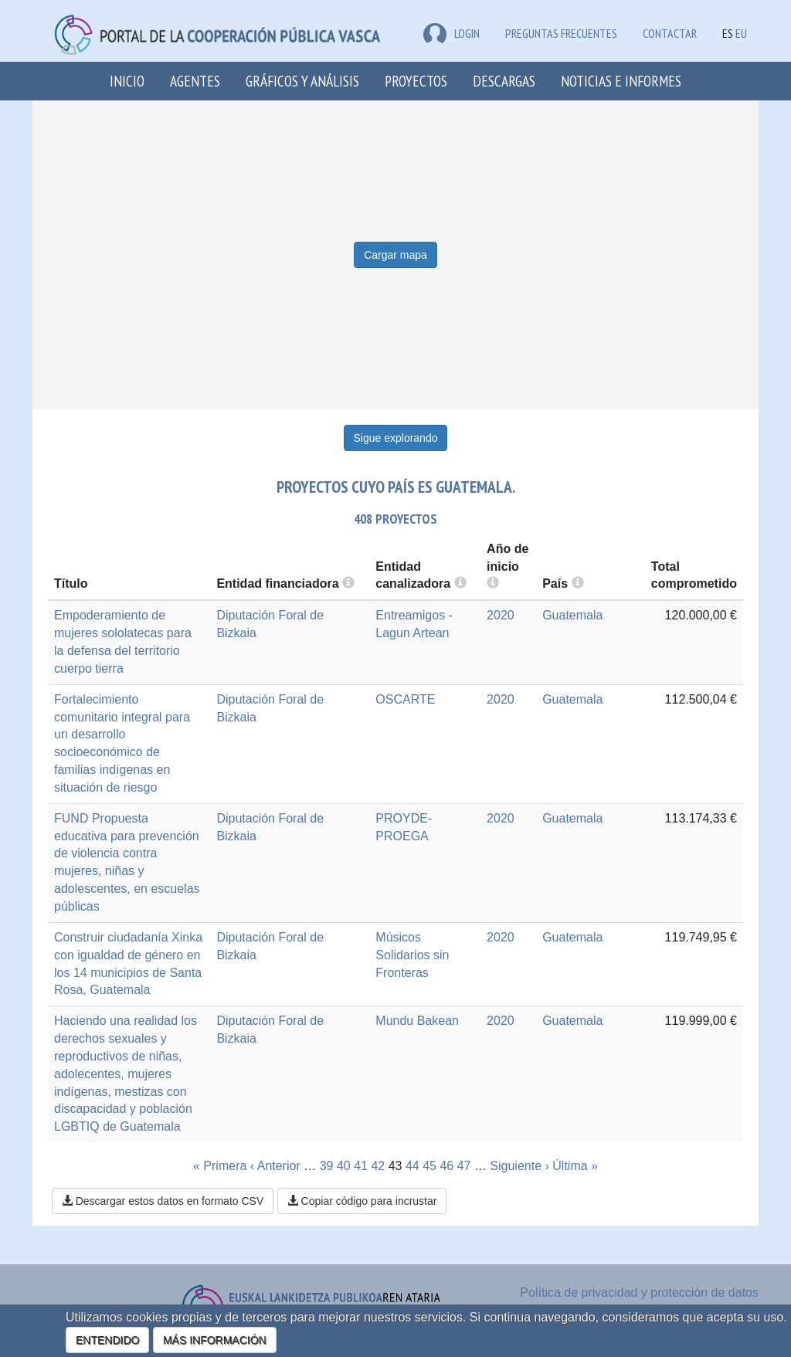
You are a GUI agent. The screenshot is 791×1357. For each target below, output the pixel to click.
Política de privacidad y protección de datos (639, 1292)
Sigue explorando (396, 438)
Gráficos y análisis (302, 80)
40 (344, 1165)
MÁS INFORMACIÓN (214, 1340)
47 (464, 1165)
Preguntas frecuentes (561, 33)
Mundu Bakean (417, 1020)
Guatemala (572, 615)
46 (446, 1165)
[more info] (493, 583)
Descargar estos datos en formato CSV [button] (162, 1201)
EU (741, 33)
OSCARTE (405, 699)
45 (429, 1165)
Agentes (195, 80)
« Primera (219, 1165)
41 (361, 1165)
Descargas (504, 80)
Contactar (670, 33)
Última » (575, 1165)
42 (378, 1165)
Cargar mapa (395, 255)
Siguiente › (519, 1165)
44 (412, 1165)
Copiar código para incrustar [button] (362, 1201)
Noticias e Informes (621, 80)
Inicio (127, 80)
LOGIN (451, 33)
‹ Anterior (275, 1165)
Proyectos (416, 80)
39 (327, 1165)
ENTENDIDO (107, 1340)
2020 (500, 615)
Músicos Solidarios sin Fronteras (412, 955)
